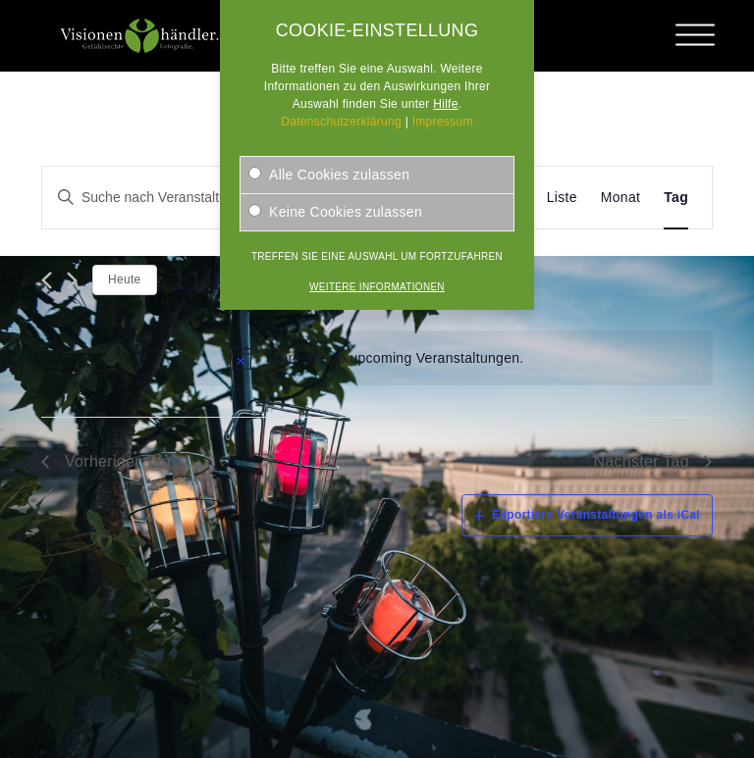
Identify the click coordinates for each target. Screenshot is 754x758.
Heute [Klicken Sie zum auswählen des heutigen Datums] (124, 279)
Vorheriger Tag (118, 461)
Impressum (442, 121)
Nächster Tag (641, 461)
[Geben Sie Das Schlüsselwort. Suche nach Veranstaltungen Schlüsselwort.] (179, 197)
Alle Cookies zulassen (328, 174)
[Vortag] (46, 280)
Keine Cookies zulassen (335, 212)
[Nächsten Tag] (72, 280)
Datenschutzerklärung (341, 121)
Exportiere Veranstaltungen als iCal (596, 515)
